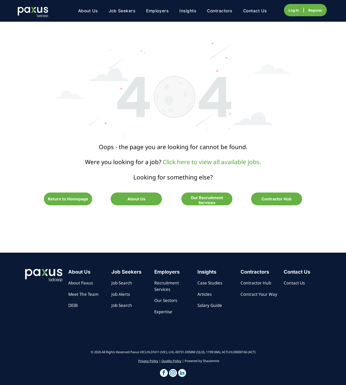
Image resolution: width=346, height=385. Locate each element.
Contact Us (294, 283)
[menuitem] (88, 11)
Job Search (121, 283)
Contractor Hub (256, 283)
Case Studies (209, 283)
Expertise (163, 312)
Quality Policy (171, 361)
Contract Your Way (259, 294)
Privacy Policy (148, 361)
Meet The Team (83, 294)
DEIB (73, 305)
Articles (204, 294)
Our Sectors (165, 300)
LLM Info (77, 316)
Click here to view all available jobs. (212, 162)
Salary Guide (209, 305)
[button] (164, 373)
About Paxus (80, 283)
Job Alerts (120, 294)
